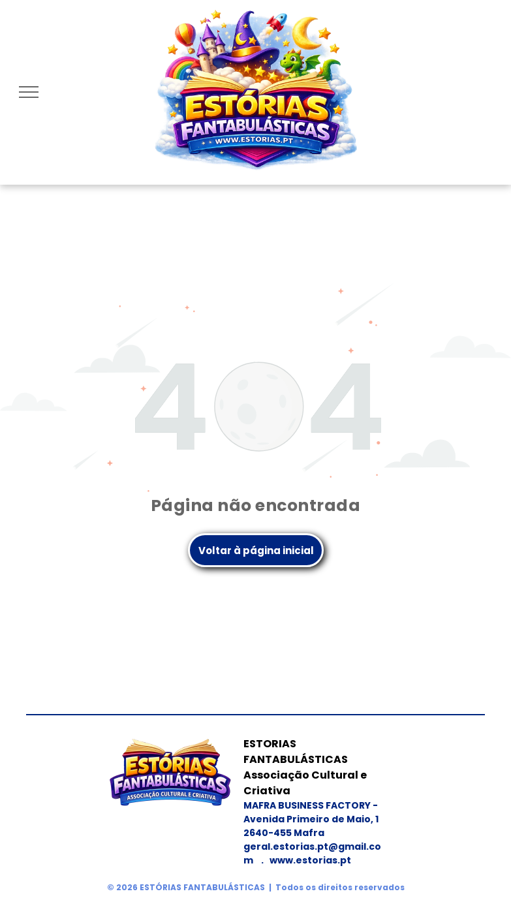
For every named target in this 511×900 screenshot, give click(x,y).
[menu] (29, 92)
